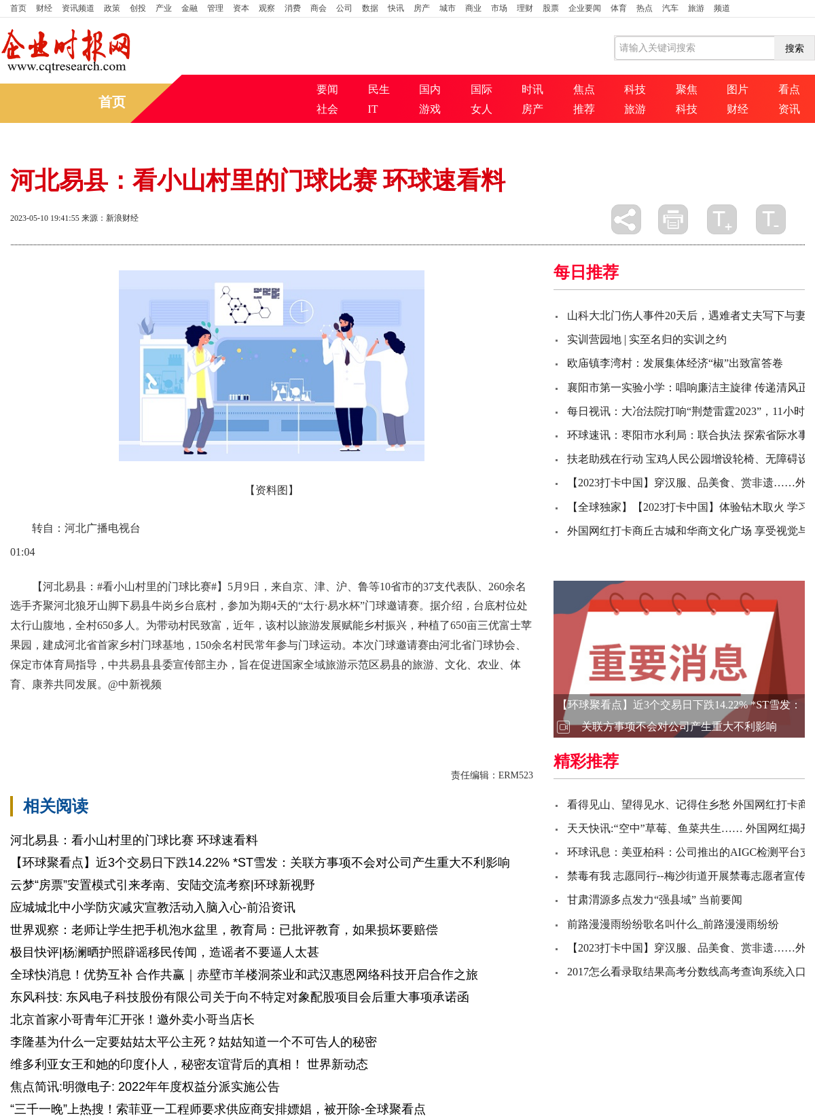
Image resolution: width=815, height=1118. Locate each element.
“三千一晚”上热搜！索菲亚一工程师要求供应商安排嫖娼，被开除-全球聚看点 (218, 1109)
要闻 (327, 89)
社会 (327, 109)
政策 (112, 8)
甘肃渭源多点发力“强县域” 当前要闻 (654, 899)
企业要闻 (584, 8)
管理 (215, 8)
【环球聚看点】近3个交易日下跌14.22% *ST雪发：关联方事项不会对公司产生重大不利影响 (260, 862)
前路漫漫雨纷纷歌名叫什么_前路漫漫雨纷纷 (673, 924)
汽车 (670, 8)
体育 (619, 8)
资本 (241, 8)
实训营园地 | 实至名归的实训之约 (647, 339)
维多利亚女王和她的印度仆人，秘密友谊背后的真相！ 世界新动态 (189, 1064)
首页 (18, 8)
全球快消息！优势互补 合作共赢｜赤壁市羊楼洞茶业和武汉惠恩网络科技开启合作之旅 (244, 974)
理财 (525, 8)
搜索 (794, 48)
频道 (722, 8)
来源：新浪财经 (110, 218)
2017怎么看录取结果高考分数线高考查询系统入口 (686, 971)
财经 (44, 8)
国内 (430, 89)
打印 (673, 219)
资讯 (789, 109)
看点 (789, 89)
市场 (499, 8)
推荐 (584, 109)
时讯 (532, 89)
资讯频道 (78, 8)
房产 (422, 8)
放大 (722, 219)
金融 (189, 8)
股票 (551, 8)
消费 (293, 8)
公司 (344, 8)
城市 (447, 8)
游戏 (430, 109)
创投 (138, 8)
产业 (164, 8)
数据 (370, 8)
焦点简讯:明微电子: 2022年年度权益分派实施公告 (145, 1087)
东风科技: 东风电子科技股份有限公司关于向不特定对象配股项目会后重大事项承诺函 (239, 997)
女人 (481, 109)
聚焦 (687, 89)
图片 (737, 89)
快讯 (396, 8)
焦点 (584, 89)
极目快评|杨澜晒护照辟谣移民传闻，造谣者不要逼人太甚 (164, 952)
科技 (635, 89)
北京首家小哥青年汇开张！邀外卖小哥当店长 (132, 1019)
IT (373, 109)
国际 (481, 89)
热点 (644, 8)
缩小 (771, 219)
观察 (267, 8)
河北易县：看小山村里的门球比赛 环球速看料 (134, 840)
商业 (473, 8)
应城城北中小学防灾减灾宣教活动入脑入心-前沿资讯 (152, 907)
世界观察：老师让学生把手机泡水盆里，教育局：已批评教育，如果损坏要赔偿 (224, 930)
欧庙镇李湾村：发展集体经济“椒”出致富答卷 (675, 363)
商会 (318, 8)
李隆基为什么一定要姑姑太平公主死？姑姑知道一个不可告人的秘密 (193, 1042)
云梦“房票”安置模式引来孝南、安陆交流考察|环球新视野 (162, 885)
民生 (379, 89)
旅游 (696, 8)
